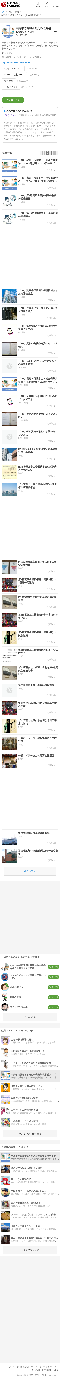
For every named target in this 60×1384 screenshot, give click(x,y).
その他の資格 (11, 87)
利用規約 (46, 1370)
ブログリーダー (51, 1367)
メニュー (56, 6)
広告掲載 (35, 1370)
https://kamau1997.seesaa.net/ (16, 62)
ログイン (46, 6)
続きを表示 (30, 871)
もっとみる (30, 1017)
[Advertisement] (30, 257)
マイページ (36, 1367)
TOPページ (13, 1367)
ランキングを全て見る (30, 1133)
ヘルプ (55, 1370)
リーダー (37, 6)
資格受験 (8, 81)
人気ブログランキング (10, 4)
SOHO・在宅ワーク (14, 74)
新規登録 (24, 1367)
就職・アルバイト (13, 68)
